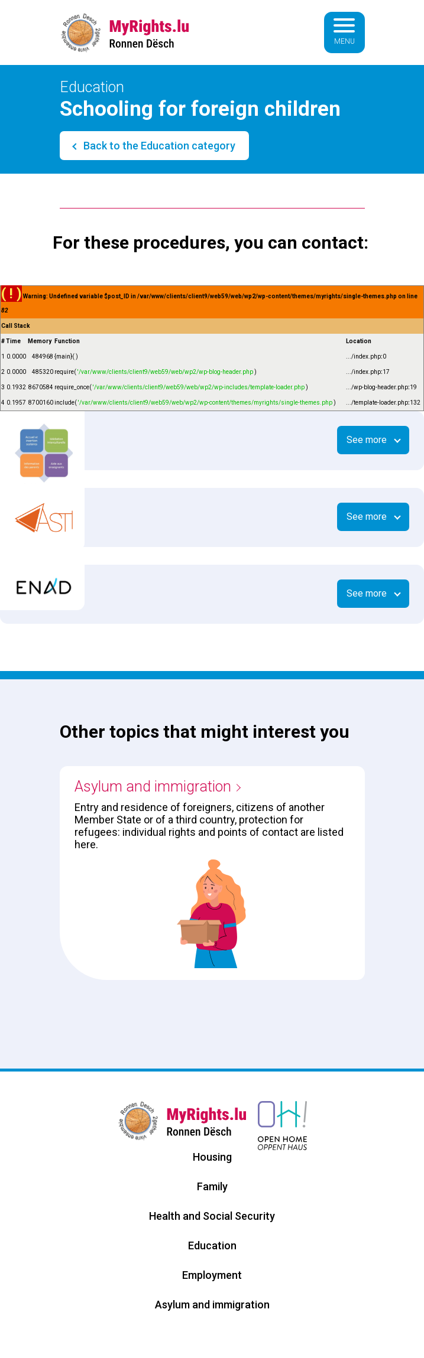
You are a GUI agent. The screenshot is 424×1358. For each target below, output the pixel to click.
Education (212, 1245)
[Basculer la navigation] (344, 32)
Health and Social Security (212, 1216)
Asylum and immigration (153, 786)
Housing (212, 1157)
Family (212, 1186)
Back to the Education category (158, 145)
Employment (212, 1275)
